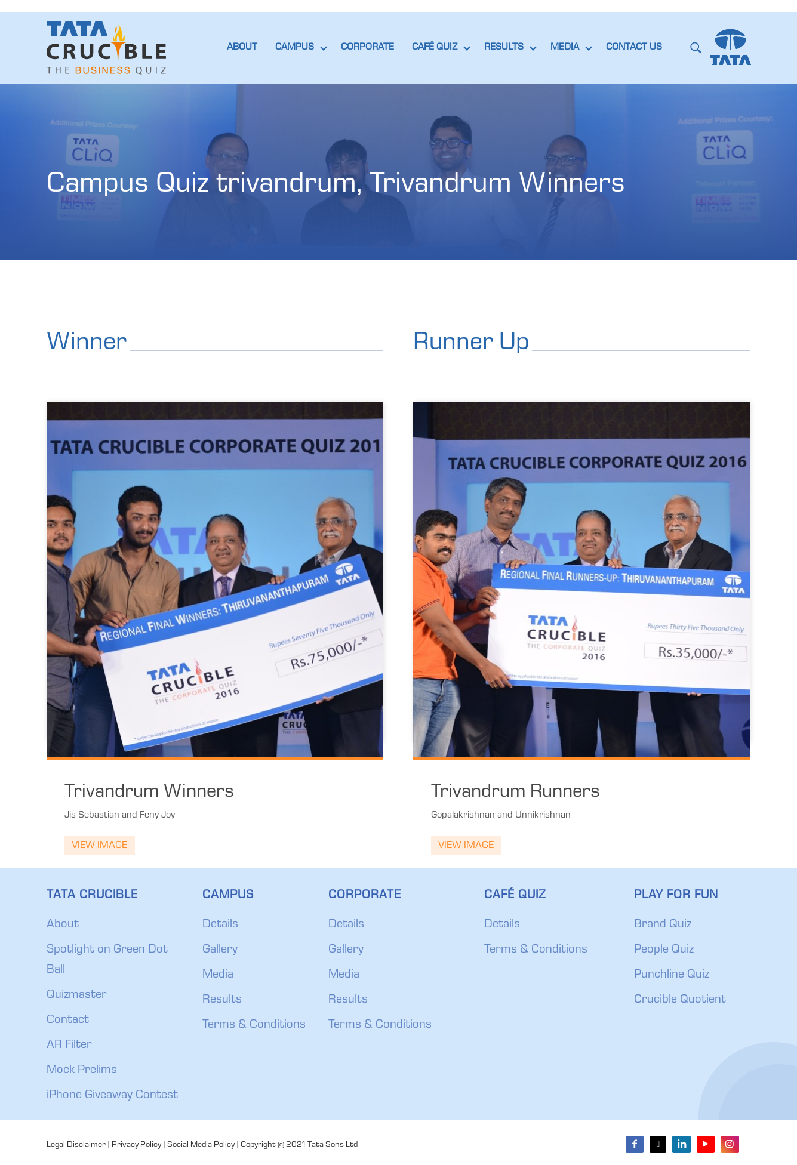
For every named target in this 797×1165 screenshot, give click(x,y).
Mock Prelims (82, 1071)
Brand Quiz (662, 925)
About (63, 925)
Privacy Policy (136, 1145)
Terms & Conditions (254, 1025)
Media (217, 975)
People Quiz (664, 950)
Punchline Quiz (671, 975)
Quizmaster (77, 995)
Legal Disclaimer (76, 1145)
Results (222, 1000)
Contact (68, 1021)
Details (220, 925)
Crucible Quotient (680, 1000)
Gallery (220, 950)
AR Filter (69, 1046)
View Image (99, 846)
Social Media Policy (201, 1145)
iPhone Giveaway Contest (112, 1096)
